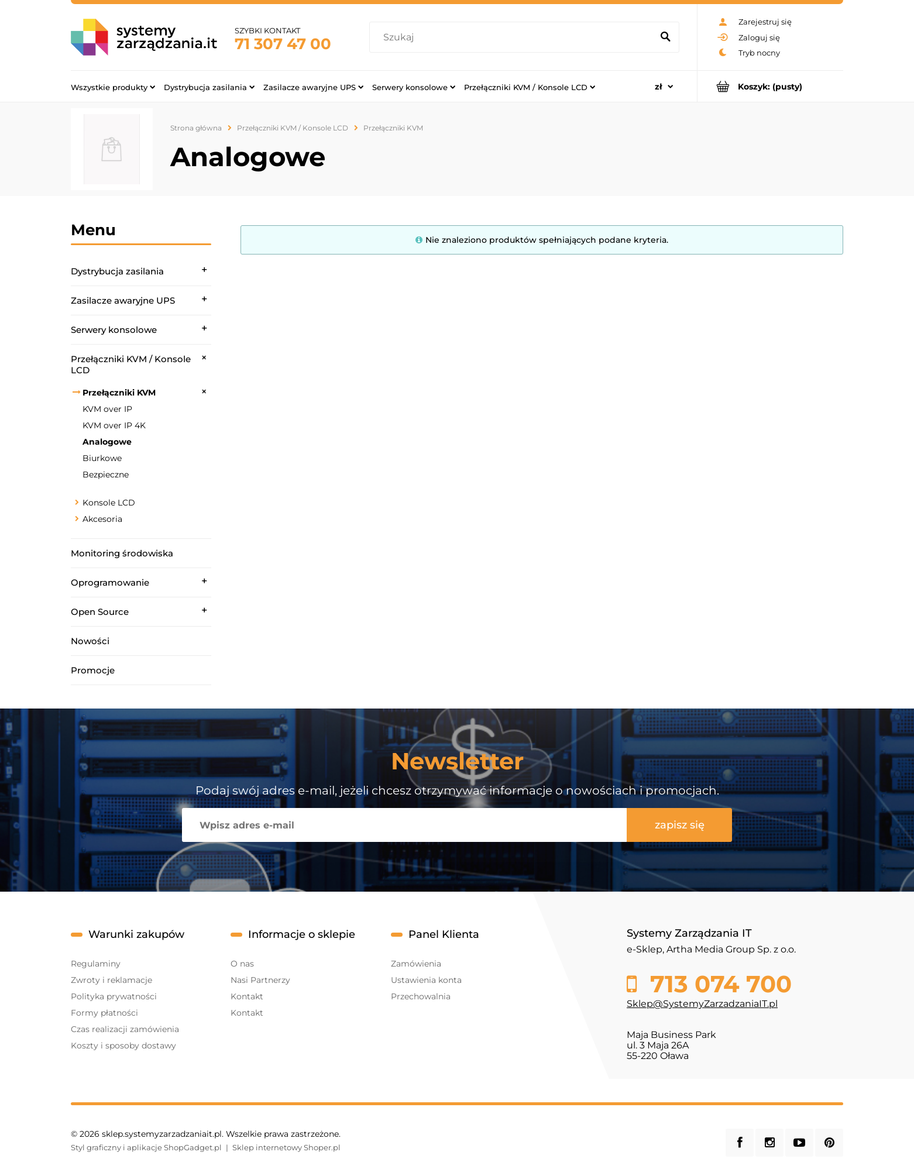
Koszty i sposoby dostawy (123, 1045)
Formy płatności (104, 1012)
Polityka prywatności (114, 996)
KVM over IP (107, 409)
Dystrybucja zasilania (117, 271)
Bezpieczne (106, 474)
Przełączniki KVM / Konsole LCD (131, 364)
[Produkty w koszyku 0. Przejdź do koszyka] (770, 86)
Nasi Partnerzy (260, 980)
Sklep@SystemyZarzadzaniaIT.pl (702, 1003)
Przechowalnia (421, 996)
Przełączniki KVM (119, 392)
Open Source (100, 611)
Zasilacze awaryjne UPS (123, 300)
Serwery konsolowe (114, 329)
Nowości (90, 641)
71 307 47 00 (283, 44)
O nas (242, 963)
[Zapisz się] (679, 825)
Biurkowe (102, 458)
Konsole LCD (109, 502)
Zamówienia (416, 963)
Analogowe (107, 441)
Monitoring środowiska (122, 553)
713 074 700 (718, 984)
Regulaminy (96, 963)
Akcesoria (102, 519)
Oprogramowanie (110, 582)
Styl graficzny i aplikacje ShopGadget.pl (146, 1147)
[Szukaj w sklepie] (513, 37)
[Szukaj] (665, 37)
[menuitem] (113, 86)
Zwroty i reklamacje (111, 980)
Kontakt (247, 996)
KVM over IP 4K (114, 425)
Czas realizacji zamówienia (125, 1029)
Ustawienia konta (426, 980)
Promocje (93, 670)
